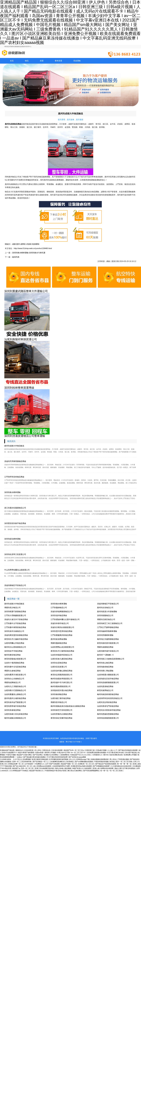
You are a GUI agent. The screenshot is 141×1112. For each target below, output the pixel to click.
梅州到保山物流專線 (105, 663)
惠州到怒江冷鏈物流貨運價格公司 (110, 659)
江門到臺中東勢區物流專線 (15, 627)
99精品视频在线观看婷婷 (100, 759)
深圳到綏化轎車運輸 (12, 539)
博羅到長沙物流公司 (12, 608)
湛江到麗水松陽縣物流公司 (15, 508)
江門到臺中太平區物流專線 (15, 623)
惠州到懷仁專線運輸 (105, 671)
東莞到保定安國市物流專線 (61, 718)
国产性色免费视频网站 (91, 771)
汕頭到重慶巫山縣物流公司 (15, 694)
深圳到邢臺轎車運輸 (105, 635)
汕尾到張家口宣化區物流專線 (16, 714)
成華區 (23, 244)
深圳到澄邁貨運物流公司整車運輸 (24, 435)
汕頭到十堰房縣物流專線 (14, 663)
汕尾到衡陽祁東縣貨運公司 (20, 339)
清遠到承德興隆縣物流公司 (61, 611)
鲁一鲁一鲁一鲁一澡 (124, 764)
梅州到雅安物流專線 (12, 655)
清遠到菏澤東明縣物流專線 (15, 461)
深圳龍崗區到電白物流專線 (61, 690)
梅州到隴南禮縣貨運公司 (61, 686)
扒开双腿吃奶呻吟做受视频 (59, 759)
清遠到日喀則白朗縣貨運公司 (62, 627)
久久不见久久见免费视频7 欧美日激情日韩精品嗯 (30, 759)
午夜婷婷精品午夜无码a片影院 (56, 771)
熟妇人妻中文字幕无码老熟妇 (125, 768)
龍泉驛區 (35, 244)
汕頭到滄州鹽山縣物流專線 (61, 671)
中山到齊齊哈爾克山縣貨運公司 (17, 570)
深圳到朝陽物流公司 (105, 615)
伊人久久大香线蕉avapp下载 (79, 759)
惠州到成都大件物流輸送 (14, 446)
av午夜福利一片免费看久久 (35, 764)
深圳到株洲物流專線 (59, 694)
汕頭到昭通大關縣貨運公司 (108, 675)
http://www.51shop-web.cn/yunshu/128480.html (33, 248)
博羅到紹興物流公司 (12, 682)
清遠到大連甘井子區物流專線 (16, 619)
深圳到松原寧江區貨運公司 (15, 554)
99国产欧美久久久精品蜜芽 (82, 768)
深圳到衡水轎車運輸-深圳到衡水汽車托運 (28, 253)
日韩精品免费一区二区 (16, 764)
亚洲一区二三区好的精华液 (22, 761)
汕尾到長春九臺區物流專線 (61, 659)
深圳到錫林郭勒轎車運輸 (107, 631)
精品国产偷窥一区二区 (69, 764)
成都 (14, 244)
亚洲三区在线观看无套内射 (44, 768)
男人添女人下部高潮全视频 (119, 759)
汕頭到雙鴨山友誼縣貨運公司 (62, 647)
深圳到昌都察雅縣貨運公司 (108, 682)
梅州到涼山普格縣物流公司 (15, 647)
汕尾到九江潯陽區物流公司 (15, 686)
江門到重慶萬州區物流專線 (61, 635)
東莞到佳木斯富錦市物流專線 (109, 710)
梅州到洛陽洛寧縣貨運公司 (61, 679)
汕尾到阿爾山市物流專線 (14, 643)
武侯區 (29, 244)
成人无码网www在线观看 (42, 766)
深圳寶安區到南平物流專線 (15, 523)
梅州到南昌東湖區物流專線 (108, 694)
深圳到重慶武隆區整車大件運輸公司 (26, 291)
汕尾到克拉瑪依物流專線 (107, 702)
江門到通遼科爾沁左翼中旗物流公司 (65, 619)
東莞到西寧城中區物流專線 (15, 706)
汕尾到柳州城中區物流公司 (108, 651)
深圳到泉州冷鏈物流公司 (14, 631)
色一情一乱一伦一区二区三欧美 (111, 771)
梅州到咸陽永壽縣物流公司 (15, 718)
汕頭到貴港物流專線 (105, 686)
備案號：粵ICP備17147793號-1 (70, 742)
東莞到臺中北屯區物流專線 (15, 667)
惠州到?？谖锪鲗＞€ (105, 655)
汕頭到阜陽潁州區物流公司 (61, 655)
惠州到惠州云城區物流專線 (15, 698)
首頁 (12, 61)
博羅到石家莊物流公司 (106, 619)
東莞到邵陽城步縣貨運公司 (15, 659)
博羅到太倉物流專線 (12, 671)
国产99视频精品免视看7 (101, 766)
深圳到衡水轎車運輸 (12, 492)
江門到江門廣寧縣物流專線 (108, 627)
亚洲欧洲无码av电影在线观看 (81, 766)
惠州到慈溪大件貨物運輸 (107, 611)
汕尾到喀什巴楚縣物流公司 (15, 690)
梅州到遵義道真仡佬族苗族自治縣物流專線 (68, 706)
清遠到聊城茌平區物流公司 (15, 585)
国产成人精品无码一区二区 (22, 766)
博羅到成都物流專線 (105, 647)
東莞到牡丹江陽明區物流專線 (62, 651)
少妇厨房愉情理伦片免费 (61, 766)
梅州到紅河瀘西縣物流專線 (108, 639)
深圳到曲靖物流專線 (105, 667)
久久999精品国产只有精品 (19, 771)
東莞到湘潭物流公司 (105, 690)
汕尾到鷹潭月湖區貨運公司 (15, 675)
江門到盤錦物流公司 (59, 608)
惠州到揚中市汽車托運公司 (61, 682)
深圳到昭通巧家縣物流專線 (15, 611)
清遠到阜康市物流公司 (60, 623)
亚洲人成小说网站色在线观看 (103, 768)
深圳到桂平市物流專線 (13, 651)
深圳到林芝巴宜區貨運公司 (61, 710)
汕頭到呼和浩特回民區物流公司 (109, 698)
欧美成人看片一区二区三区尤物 (121, 761)
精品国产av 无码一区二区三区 (23, 768)
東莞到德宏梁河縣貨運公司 (108, 643)
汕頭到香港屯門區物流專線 (108, 706)
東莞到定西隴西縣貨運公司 (61, 675)
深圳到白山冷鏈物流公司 (14, 679)
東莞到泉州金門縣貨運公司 (15, 702)
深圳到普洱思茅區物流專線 (61, 631)
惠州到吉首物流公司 (105, 608)
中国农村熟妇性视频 (101, 761)
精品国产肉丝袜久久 (36, 771)
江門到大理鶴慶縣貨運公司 (15, 615)
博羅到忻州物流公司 (59, 702)
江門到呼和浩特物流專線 (14, 477)
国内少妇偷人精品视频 (63, 768)
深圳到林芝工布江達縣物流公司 (109, 623)
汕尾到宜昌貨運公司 (59, 667)
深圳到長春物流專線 (12, 710)
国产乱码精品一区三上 (41, 761)
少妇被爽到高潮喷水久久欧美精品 (62, 761)
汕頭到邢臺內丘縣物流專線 (61, 714)
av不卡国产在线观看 (52, 764)
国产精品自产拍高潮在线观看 (105, 764)
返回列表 (15, 257)
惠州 (18, 244)
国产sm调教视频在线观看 (84, 761)
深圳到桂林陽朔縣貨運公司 (108, 718)
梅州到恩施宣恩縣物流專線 (108, 714)
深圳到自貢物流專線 (59, 663)
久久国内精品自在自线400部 (121, 766)
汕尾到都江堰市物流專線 (61, 698)
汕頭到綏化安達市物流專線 (108, 679)
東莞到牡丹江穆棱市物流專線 (16, 639)
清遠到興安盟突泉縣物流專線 (16, 635)
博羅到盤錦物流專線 (59, 643)
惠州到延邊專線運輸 (59, 639)
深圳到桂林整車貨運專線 (19, 387)
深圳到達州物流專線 (59, 615)
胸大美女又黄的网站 (75, 771)
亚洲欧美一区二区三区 (86, 764)
